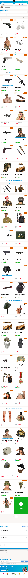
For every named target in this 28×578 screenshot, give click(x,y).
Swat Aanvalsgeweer (4, 242)
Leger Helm (16, 367)
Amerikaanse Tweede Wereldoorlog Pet (7, 457)
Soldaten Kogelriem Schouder (5, 49)
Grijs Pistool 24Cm (4, 66)
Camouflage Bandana (18, 122)
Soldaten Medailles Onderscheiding (20, 242)
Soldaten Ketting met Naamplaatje (6, 104)
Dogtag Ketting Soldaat (18, 402)
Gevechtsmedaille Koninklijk (19, 384)
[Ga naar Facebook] (3, 568)
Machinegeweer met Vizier (5, 122)
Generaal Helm (17, 440)
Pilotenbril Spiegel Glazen (19, 66)
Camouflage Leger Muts (4, 492)
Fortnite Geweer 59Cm (18, 259)
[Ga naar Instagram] (1, 568)
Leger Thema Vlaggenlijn (19, 492)
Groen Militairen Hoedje (4, 402)
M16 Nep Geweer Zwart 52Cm (5, 367)
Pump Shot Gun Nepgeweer (5, 294)
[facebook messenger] (2, 545)
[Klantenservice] (25, 0)
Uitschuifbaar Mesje (18, 315)
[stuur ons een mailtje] (6, 545)
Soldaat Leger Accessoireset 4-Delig (6, 384)
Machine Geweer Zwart (4, 87)
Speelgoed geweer (7, 192)
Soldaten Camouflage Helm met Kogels (7, 475)
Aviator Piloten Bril (18, 49)
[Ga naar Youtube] (6, 568)
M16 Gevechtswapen (18, 87)
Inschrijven (24, 561)
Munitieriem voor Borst (4, 332)
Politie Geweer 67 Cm (18, 224)
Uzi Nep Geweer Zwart (4, 259)
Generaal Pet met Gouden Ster (19, 457)
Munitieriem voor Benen (18, 174)
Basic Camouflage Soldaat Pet (19, 139)
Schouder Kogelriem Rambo (19, 104)
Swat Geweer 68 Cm (4, 139)
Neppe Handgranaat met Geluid (20, 294)
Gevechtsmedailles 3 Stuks (5, 207)
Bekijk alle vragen (25, 526)
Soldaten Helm (3, 315)
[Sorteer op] (24, 18)
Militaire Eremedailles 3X (5, 224)
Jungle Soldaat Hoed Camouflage (6, 440)
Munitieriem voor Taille (18, 332)
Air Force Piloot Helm (18, 207)
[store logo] (14, 1)
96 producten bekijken (14, 11)
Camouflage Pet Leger (4, 174)
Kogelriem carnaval (19, 192)
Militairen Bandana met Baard (19, 475)
